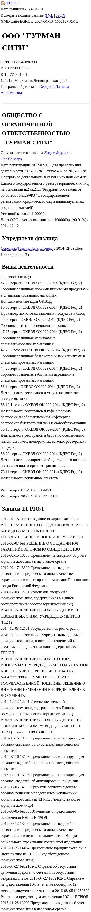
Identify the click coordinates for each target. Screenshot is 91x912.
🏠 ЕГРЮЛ (10, 3)
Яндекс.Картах (56, 153)
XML (49, 15)
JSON (60, 15)
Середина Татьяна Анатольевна (27, 248)
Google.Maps (11, 159)
